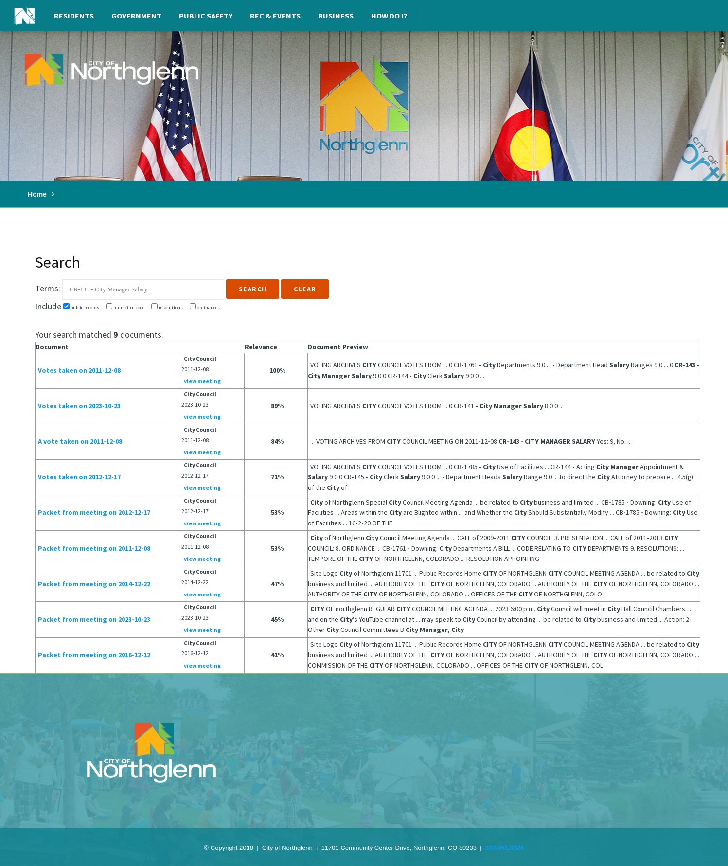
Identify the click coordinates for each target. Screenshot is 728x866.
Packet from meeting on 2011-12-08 (94, 548)
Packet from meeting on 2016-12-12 (94, 654)
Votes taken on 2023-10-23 (79, 405)
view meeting (202, 381)
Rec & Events (275, 15)
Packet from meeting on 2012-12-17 (94, 512)
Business (336, 15)
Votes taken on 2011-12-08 (79, 370)
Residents (74, 15)
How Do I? (389, 15)
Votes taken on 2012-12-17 (79, 476)
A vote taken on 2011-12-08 (80, 441)
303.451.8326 (504, 847)
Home (37, 194)
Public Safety (205, 15)
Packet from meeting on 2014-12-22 (94, 583)
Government (136, 15)
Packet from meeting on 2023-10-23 (94, 619)
